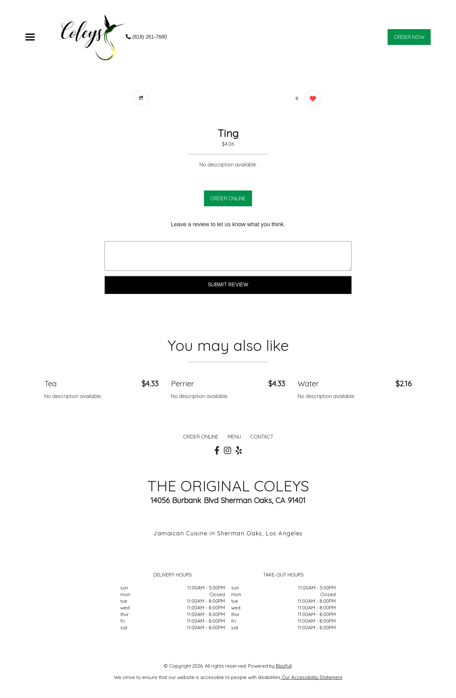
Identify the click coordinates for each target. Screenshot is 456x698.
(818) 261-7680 (146, 37)
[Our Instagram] (227, 450)
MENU (234, 436)
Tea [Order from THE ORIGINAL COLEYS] (50, 383)
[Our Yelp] (239, 450)
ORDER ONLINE (228, 198)
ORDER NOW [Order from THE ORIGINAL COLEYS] (409, 37)
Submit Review (228, 284)
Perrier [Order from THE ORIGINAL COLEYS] (182, 383)
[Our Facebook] (216, 450)
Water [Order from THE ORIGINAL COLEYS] (308, 383)
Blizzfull (284, 666)
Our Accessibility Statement (311, 677)
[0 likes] (311, 99)
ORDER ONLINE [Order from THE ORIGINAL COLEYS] (200, 436)
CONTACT (261, 436)
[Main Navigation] (30, 37)
